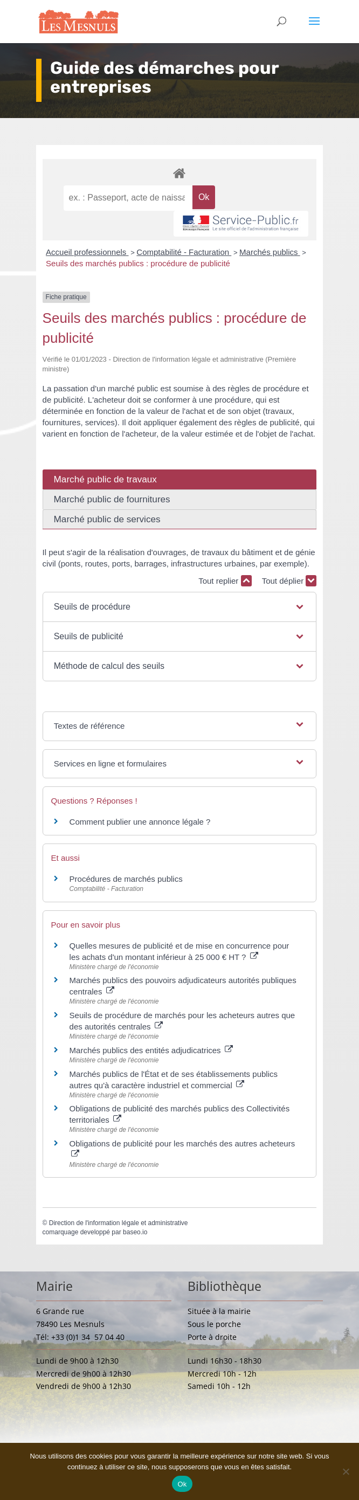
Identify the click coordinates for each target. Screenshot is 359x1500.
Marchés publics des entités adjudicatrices (151, 1050)
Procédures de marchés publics (126, 878)
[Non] (345, 1471)
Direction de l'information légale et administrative (118, 1223)
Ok (182, 1484)
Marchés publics (269, 252)
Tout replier (224, 580)
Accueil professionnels (87, 252)
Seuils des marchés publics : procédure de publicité (138, 263)
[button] (180, 606)
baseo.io (135, 1232)
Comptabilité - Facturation (183, 252)
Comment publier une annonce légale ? (140, 821)
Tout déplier (289, 580)
